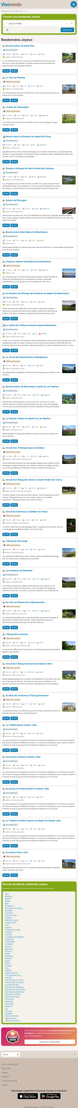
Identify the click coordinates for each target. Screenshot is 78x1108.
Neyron (7, 961)
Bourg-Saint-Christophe (13, 908)
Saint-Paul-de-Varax (12, 997)
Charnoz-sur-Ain (11, 915)
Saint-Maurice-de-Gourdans (15, 989)
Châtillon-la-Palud (11, 920)
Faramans (8, 932)
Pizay (7, 968)
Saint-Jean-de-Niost (12, 985)
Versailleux (9, 1013)
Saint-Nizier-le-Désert (13, 994)
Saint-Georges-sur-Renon (14, 980)
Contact (5, 1085)
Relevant (8, 970)
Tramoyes (8, 1011)
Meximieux (9, 949)
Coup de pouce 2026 (11, 1081)
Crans (7, 925)
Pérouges (8, 965)
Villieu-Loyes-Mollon (12, 1020)
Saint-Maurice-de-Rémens (14, 992)
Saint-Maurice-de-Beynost (14, 987)
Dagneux (8, 927)
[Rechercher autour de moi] (71, 23)
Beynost (8, 898)
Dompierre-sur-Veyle (12, 930)
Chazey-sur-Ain (10, 922)
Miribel (7, 953)
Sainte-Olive (9, 1004)
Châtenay (8, 918)
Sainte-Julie (9, 1001)
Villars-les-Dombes (12, 1016)
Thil (6, 1009)
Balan (7, 894)
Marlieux (8, 946)
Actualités (5, 1077)
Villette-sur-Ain (10, 1018)
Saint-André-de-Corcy (13, 975)
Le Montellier (10, 942)
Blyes (7, 903)
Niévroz (7, 963)
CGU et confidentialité (10, 1064)
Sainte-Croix (9, 999)
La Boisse (8, 934)
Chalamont (9, 913)
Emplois (5, 1072)
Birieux (7, 901)
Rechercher (67, 30)
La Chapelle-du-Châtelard (14, 937)
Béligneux (8, 896)
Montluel (8, 958)
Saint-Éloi (8, 977)
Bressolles (8, 910)
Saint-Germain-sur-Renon (14, 982)
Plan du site (6, 1068)
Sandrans (8, 1006)
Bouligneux (9, 906)
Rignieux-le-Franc (11, 973)
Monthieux (9, 956)
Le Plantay (9, 944)
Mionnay (8, 951)
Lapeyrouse (9, 939)
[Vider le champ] (67, 23)
